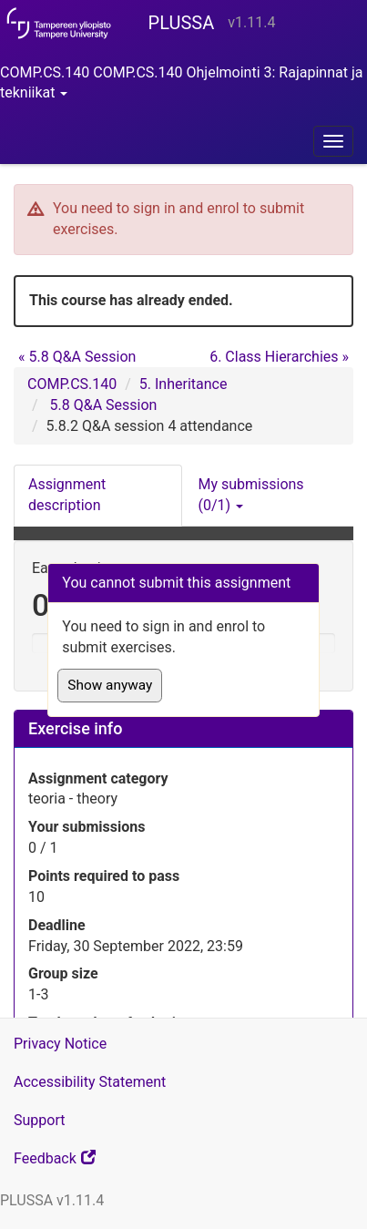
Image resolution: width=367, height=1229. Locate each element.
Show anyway (109, 685)
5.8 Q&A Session (77, 356)
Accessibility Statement (90, 1082)
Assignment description (67, 495)
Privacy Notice (60, 1043)
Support (39, 1120)
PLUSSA (181, 23)
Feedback (78, 1163)
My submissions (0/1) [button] (251, 495)
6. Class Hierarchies (279, 356)
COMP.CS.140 (72, 384)
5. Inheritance (183, 384)
